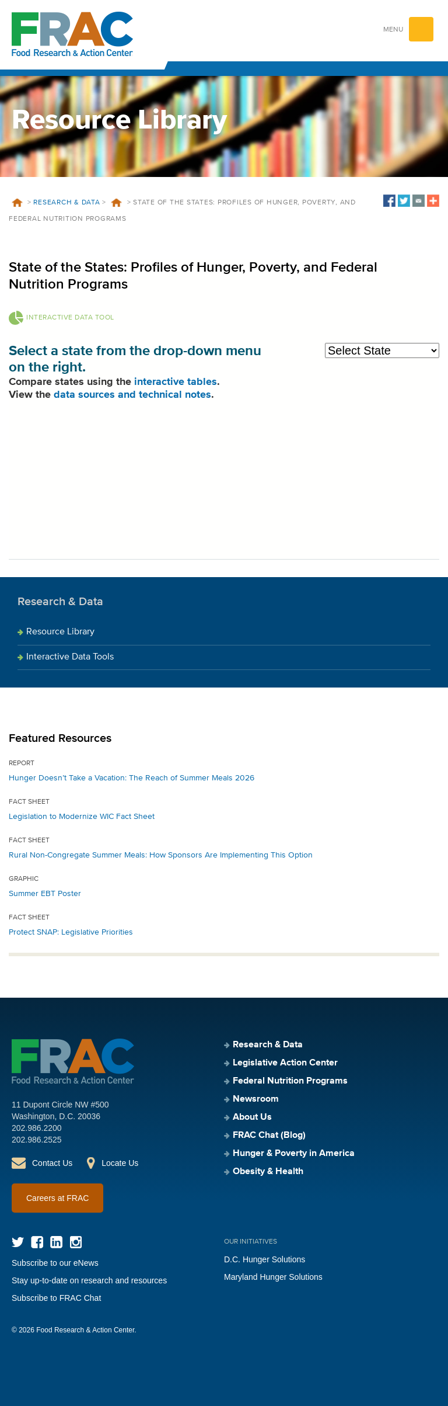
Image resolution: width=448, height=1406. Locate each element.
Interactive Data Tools (70, 657)
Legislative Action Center (285, 1063)
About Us (252, 1117)
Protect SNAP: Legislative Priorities (71, 932)
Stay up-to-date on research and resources (89, 1280)
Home (17, 203)
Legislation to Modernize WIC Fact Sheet (82, 817)
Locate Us (120, 1163)
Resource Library (60, 632)
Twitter (18, 1242)
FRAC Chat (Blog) (269, 1135)
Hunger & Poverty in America (294, 1153)
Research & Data (66, 202)
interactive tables (175, 382)
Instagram (75, 1242)
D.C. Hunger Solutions (264, 1259)
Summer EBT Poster (45, 894)
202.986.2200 (37, 1128)
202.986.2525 (37, 1139)
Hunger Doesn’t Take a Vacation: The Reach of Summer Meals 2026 (131, 778)
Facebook (37, 1242)
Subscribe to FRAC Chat (56, 1298)
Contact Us (52, 1163)
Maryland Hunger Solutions (273, 1277)
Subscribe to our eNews (55, 1263)
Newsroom (256, 1099)
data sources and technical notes (132, 395)
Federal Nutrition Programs (290, 1081)
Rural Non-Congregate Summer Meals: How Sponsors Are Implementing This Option (161, 855)
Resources (116, 203)
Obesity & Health (268, 1171)
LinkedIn (56, 1242)
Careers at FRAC (57, 1198)
